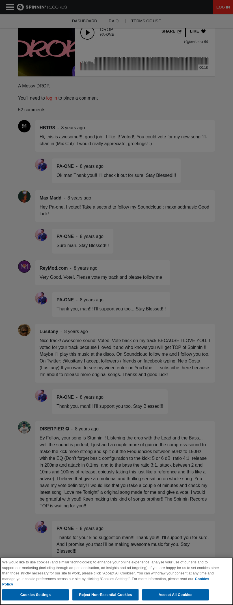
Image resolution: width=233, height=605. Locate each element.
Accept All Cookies (176, 595)
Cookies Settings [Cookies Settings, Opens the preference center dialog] (35, 595)
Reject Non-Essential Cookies (105, 595)
